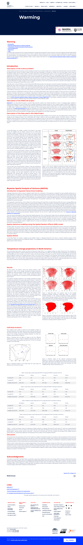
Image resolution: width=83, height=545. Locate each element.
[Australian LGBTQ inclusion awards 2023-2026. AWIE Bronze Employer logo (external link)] (63, 531)
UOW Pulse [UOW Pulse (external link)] (56, 519)
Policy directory (45, 508)
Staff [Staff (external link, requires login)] (64, 2)
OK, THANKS (70, 540)
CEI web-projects (47, 11)
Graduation (44, 504)
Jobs (43, 516)
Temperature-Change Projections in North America (20, 47)
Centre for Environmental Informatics (36, 11)
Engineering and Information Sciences (35, 508)
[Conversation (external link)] (71, 508)
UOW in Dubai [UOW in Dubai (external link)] (57, 511)
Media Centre (22, 505)
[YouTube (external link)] (71, 506)
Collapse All (73, 473)
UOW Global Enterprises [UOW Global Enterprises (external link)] (56, 514)
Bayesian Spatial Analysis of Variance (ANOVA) (19, 45)
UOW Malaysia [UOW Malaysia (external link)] (57, 518)
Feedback (67, 512)
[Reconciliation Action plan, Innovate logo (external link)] (55, 531)
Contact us (67, 511)
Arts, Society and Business (34, 505)
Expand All (66, 473)
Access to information (47, 514)
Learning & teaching (46, 510)
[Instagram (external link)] (66, 508)
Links (9, 51)
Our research (25, 11)
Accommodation (11, 511)
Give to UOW (68, 514)
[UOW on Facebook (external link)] (66, 505)
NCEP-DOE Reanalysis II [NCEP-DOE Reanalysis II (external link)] (20, 108)
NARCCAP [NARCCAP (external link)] (9, 103)
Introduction (11, 44)
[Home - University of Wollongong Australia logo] (10, 4)
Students (58, 2)
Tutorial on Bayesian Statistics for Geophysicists (18, 491)
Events (20, 509)
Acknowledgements (13, 48)
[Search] (42, 2)
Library (52, 2)
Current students (11, 504)
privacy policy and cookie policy (19, 540)
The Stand (21, 507)
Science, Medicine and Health (36, 511)
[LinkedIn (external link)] (69, 508)
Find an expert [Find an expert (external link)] (22, 511)
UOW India (56, 516)
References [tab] (11, 476)
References (11, 49)
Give (47, 2)
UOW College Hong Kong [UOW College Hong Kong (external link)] (58, 509)
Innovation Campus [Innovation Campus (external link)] (58, 504)
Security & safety (11, 513)
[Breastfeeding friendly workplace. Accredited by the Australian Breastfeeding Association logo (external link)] (72, 531)
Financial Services (46, 512)
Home (20, 11)
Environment (45, 506)
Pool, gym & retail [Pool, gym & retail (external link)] (11, 515)
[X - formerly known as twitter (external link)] (69, 505)
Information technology (10, 509)
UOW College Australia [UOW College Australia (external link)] (59, 506)
